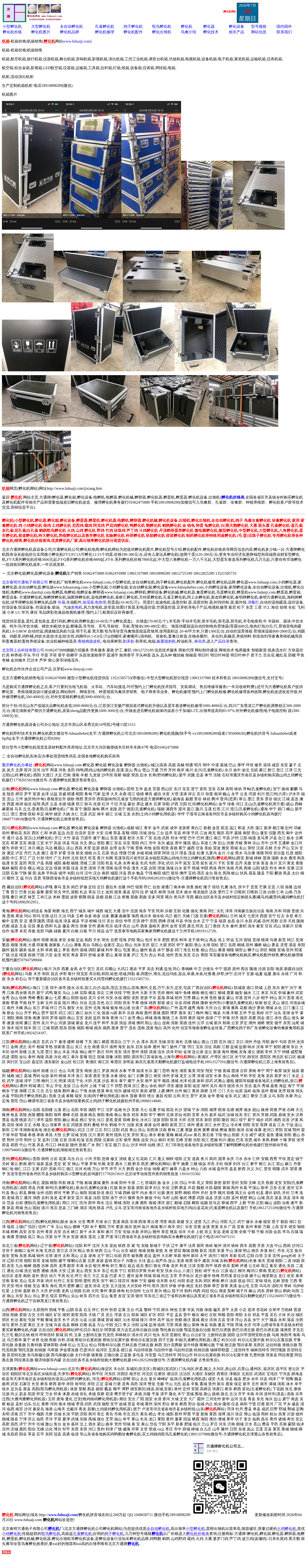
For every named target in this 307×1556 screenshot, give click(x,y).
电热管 (100, 602)
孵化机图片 (40, 32)
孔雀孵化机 (104, 26)
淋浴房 (200, 641)
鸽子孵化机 (133, 26)
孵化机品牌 (69, 32)
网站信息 (258, 32)
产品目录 (222, 641)
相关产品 (236, 32)
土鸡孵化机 (286, 1529)
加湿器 (88, 602)
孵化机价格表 (197, 1534)
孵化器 (209, 26)
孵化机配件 (133, 32)
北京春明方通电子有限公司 (25, 582)
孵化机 (186, 26)
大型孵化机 (40, 26)
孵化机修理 (104, 32)
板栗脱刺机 (166, 641)
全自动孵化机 (71, 26)
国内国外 (284, 26)
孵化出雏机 (161, 32)
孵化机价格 (12, 32)
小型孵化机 (12, 26)
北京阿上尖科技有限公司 (23, 650)
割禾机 (128, 641)
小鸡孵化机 (11, 1534)
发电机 (77, 607)
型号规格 (258, 26)
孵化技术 (210, 32)
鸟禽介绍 (188, 32)
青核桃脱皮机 (89, 641)
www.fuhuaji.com (76, 41)
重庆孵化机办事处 (17, 765)
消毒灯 (253, 602)
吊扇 (61, 602)
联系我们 (284, 32)
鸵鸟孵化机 (161, 26)
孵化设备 (236, 26)
